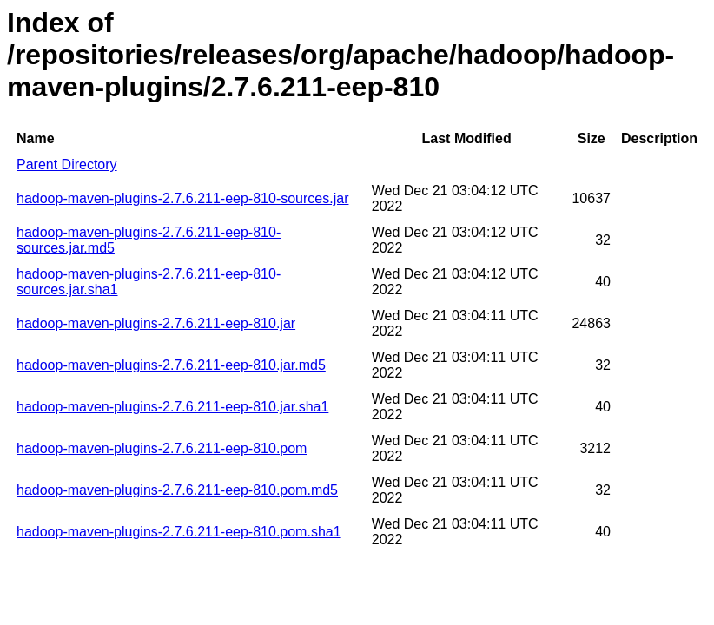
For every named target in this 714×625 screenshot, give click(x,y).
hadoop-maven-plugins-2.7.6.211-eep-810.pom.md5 (177, 490)
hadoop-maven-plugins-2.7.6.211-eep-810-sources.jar (182, 198)
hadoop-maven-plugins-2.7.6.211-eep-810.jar (156, 323)
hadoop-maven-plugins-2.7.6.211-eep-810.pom (162, 448)
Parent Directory (67, 164)
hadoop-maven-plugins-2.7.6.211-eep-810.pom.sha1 (179, 531)
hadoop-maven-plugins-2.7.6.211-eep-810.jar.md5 (171, 365)
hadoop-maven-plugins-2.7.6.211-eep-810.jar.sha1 (172, 406)
